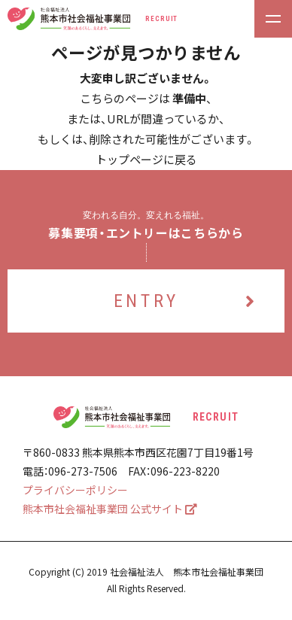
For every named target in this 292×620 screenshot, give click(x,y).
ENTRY (186, 301)
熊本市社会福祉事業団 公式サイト (110, 508)
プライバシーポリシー (75, 489)
